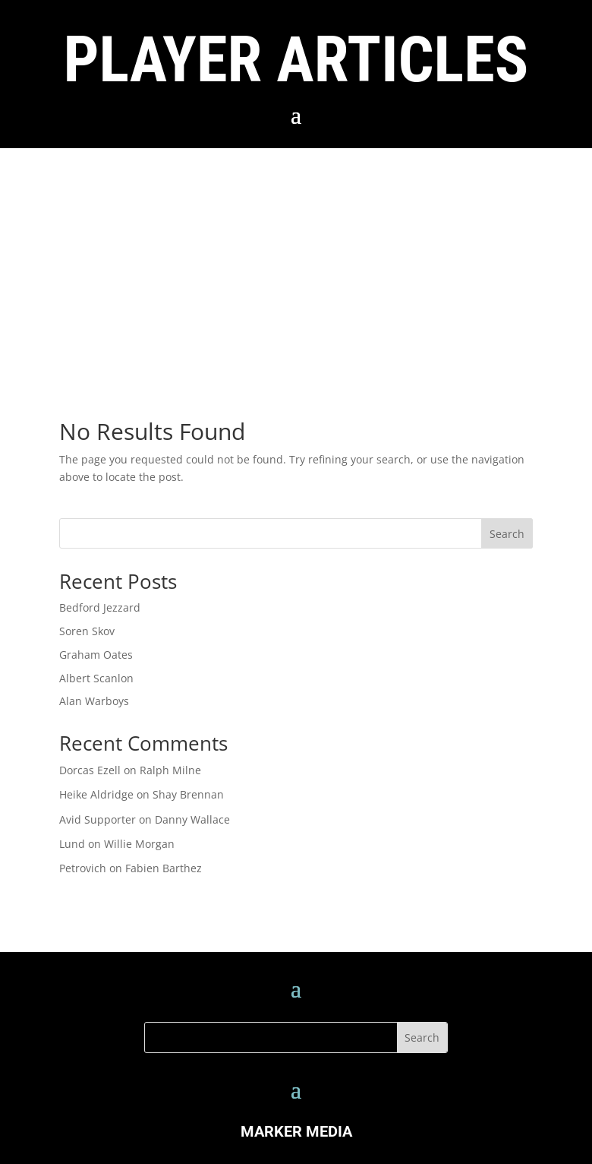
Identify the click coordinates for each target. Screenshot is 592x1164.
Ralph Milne (170, 770)
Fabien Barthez (163, 868)
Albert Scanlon (96, 678)
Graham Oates (96, 654)
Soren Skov (87, 631)
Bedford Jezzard (99, 607)
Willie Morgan (139, 844)
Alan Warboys (94, 701)
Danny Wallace (192, 819)
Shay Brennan (188, 794)
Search (507, 534)
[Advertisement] (296, 262)
